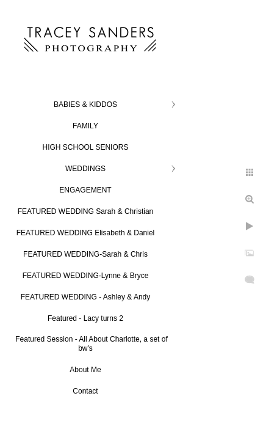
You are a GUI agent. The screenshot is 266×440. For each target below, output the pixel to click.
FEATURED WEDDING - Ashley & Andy (86, 297)
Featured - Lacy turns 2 (85, 318)
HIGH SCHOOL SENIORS (86, 147)
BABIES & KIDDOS (85, 104)
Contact (85, 391)
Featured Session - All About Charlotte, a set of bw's (91, 344)
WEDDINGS (85, 168)
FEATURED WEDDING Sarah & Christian (86, 211)
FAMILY (85, 126)
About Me (85, 369)
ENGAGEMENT (85, 190)
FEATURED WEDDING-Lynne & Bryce (86, 275)
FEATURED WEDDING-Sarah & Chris (85, 254)
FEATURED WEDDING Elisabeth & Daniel (85, 233)
